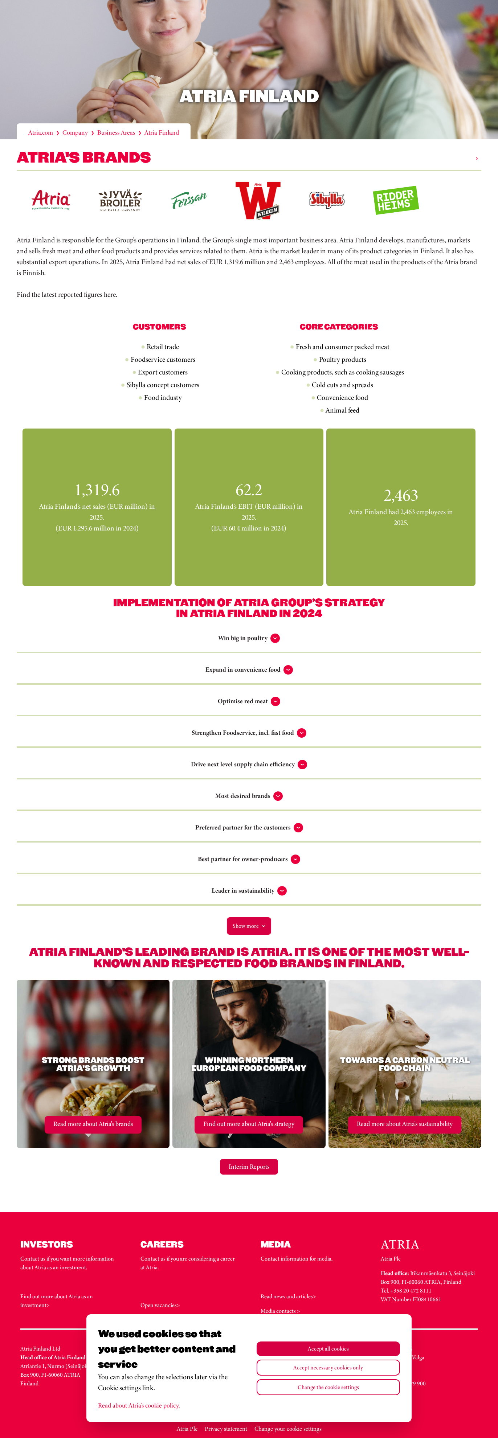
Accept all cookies (328, 1348)
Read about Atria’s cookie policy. (139, 1405)
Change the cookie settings (328, 1387)
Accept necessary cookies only (328, 1367)
